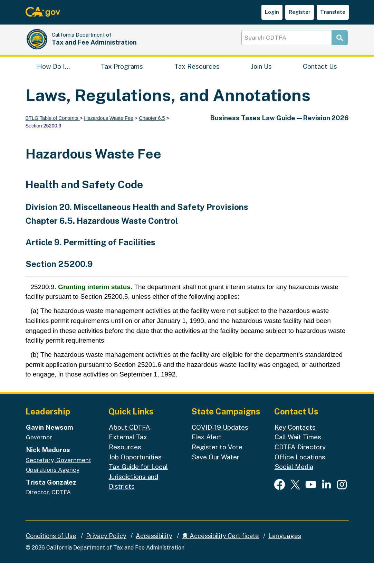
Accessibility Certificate (220, 545)
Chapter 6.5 (152, 128)
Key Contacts (295, 437)
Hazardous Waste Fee (108, 128)
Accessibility (154, 545)
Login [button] (272, 12)
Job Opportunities (135, 466)
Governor (39, 447)
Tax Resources (197, 74)
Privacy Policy (106, 545)
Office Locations (300, 466)
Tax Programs (122, 74)
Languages (284, 545)
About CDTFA (129, 437)
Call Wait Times (298, 447)
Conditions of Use (51, 545)
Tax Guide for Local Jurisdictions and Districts (138, 486)
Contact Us (320, 74)
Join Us (261, 74)
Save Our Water (215, 466)
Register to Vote (217, 457)
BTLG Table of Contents (53, 128)
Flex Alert (207, 447)
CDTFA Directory (300, 457)
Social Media (294, 476)
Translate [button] (332, 12)
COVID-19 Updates (220, 437)
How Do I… (53, 74)
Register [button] (299, 12)
